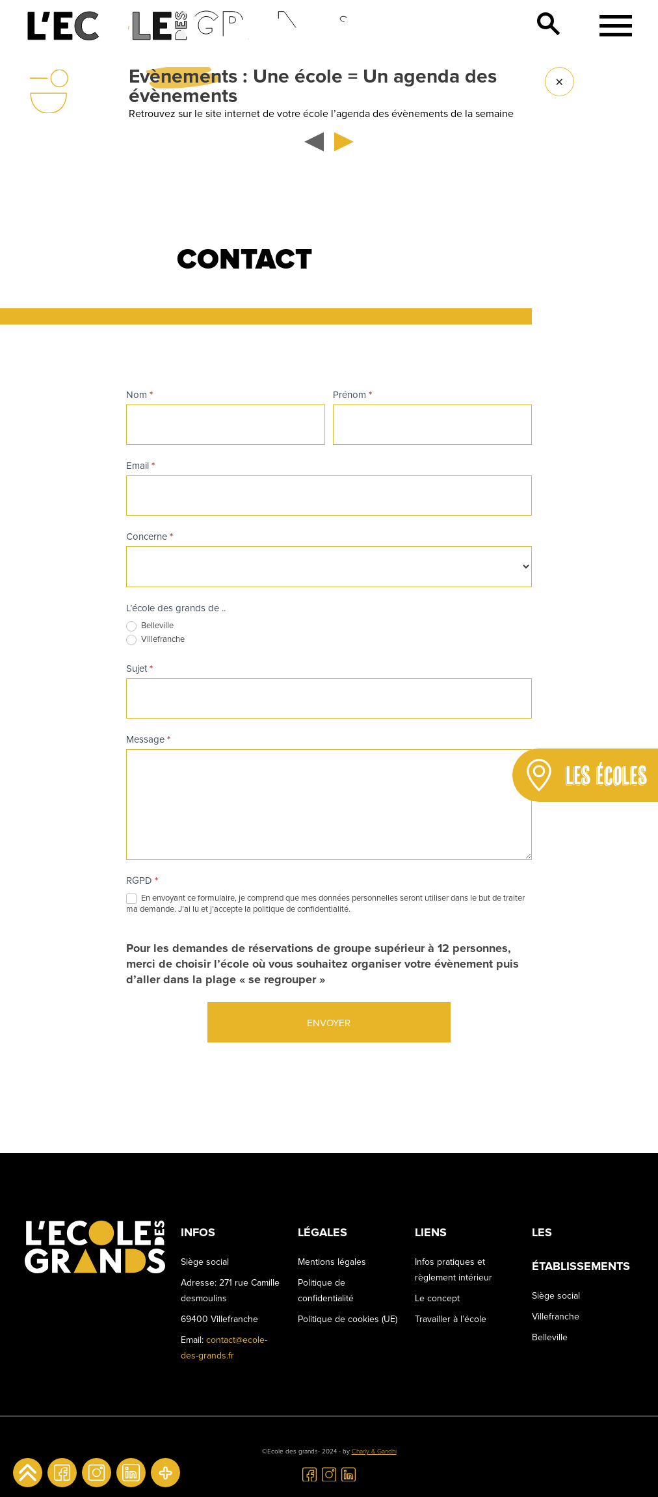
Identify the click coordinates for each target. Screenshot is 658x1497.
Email (140, 465)
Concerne (149, 536)
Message (148, 739)
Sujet (139, 668)
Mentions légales (332, 1261)
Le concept (437, 1298)
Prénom (352, 395)
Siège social (556, 1295)
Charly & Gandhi (374, 1451)
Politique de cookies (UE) (347, 1319)
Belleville (150, 625)
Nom (139, 395)
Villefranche (155, 639)
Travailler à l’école (450, 1319)
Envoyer (328, 1023)
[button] (316, 142)
